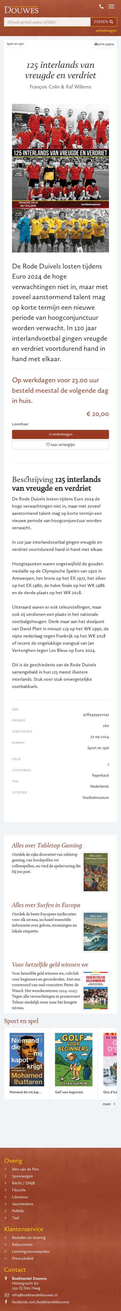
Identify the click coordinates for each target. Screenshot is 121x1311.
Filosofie (19, 1190)
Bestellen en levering (29, 1237)
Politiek (18, 1210)
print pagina (104, 44)
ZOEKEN (104, 22)
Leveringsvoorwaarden (30, 1251)
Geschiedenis (22, 1203)
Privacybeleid (22, 1258)
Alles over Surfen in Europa (46, 905)
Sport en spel (15, 44)
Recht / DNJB (23, 1183)
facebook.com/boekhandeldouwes (40, 1302)
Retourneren (22, 1244)
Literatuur (20, 1197)
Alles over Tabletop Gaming (47, 845)
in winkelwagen (60, 434)
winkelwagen (106, 30)
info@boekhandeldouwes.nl (34, 1295)
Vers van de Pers (25, 1169)
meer (110, 1104)
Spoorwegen (22, 1176)
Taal (15, 1217)
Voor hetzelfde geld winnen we (50, 964)
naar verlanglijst (60, 444)
